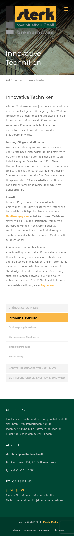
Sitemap (17, 530)
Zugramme (47, 285)
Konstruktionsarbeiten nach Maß (32, 368)
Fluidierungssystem (17, 216)
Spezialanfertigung (19, 346)
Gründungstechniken (23, 308)
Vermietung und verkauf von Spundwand (37, 378)
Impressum (44, 530)
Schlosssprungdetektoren (23, 327)
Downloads (30, 530)
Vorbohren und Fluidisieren (24, 337)
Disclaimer (59, 530)
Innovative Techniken (23, 317)
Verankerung (16, 356)
